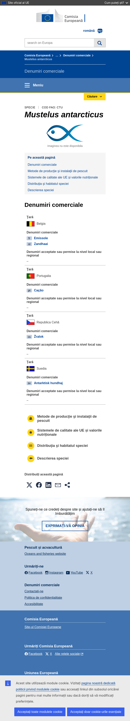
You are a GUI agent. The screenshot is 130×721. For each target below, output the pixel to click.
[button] (29, 485)
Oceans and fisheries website (45, 553)
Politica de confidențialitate (43, 597)
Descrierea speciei (41, 190)
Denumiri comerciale (77, 55)
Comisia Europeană (38, 55)
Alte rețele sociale (67, 653)
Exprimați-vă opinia (64, 526)
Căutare (99, 43)
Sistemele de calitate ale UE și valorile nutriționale (63, 177)
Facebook (33, 653)
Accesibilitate (34, 604)
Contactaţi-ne (34, 591)
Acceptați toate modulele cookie (39, 711)
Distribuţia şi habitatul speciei (48, 183)
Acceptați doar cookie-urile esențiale (95, 711)
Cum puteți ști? (116, 2)
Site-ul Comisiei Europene (43, 627)
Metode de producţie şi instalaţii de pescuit (58, 171)
